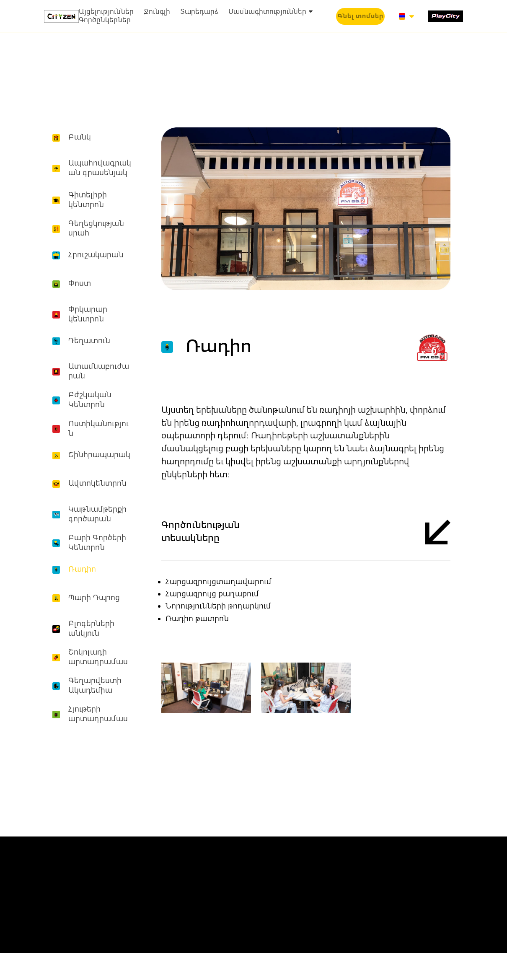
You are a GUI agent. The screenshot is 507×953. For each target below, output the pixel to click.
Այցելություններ (106, 12)
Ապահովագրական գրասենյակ (99, 168)
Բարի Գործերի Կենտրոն (97, 543)
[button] (360, 16)
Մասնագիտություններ (270, 12)
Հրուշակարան (96, 255)
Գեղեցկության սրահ (96, 228)
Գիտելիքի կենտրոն (87, 200)
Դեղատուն (89, 341)
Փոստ (79, 283)
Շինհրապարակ (99, 455)
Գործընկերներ (105, 20)
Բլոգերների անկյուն (91, 628)
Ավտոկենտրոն (97, 483)
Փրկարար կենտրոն (87, 314)
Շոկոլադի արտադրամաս (98, 657)
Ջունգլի (157, 12)
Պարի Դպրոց (94, 598)
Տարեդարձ (199, 12)
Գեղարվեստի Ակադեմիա (95, 685)
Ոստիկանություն (98, 429)
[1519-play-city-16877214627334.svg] (445, 16)
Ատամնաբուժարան (98, 371)
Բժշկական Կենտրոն (89, 400)
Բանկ (79, 137)
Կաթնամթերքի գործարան (97, 514)
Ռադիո (82, 569)
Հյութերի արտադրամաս (98, 714)
